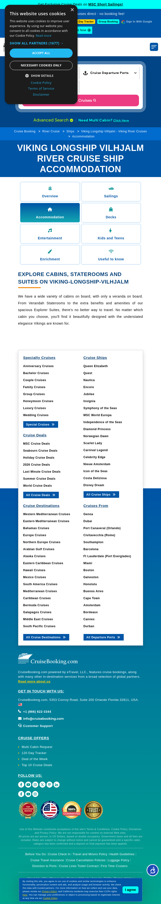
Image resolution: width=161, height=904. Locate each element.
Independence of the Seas (103, 422)
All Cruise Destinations (46, 637)
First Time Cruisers (114, 866)
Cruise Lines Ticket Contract (79, 866)
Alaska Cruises (34, 556)
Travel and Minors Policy (90, 854)
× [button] (72, 10)
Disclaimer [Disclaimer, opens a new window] (41, 94)
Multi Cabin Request (37, 747)
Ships (71, 131)
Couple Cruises (34, 380)
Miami (88, 563)
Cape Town (92, 598)
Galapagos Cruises (37, 612)
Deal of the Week (35, 759)
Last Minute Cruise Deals (42, 471)
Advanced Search (53, 120)
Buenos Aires (94, 591)
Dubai (88, 521)
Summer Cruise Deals (39, 478)
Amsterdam (92, 605)
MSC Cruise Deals (36, 443)
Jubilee (89, 394)
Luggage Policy (118, 860)
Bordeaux (91, 612)
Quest (88, 373)
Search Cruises (80, 100)
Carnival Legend (96, 450)
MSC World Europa (98, 415)
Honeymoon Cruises (38, 401)
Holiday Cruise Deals (38, 457)
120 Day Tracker (34, 753)
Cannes (89, 619)
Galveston (91, 577)
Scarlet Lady (93, 443)
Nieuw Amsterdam (97, 464)
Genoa (88, 514)
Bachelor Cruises (36, 373)
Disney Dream (94, 485)
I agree (130, 890)
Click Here (121, 120)
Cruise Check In (59, 854)
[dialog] (41, 54)
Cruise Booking (24, 131)
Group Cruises (34, 394)
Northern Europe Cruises (42, 542)
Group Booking (108, 21)
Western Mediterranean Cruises (46, 514)
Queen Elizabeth (96, 366)
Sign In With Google (139, 21)
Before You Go (35, 854)
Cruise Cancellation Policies (86, 860)
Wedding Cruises (36, 415)
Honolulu (90, 584)
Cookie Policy (50, 898)
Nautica (89, 380)
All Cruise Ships (101, 494)
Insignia (89, 401)
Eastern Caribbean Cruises (43, 563)
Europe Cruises (34, 535)
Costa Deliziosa (95, 478)
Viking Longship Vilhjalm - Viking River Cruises (114, 131)
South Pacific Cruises (39, 626)
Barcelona (91, 549)
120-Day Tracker (83, 21)
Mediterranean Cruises (40, 591)
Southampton (94, 542)
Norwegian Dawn (96, 436)
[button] (41, 43)
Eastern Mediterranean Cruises (46, 521)
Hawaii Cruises (34, 570)
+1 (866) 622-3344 (34, 711)
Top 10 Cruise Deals (37, 765)
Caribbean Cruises (37, 598)
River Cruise (51, 131)
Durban (89, 626)
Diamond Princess (97, 429)
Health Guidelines (121, 854)
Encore (89, 387)
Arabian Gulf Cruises (38, 549)
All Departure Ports (103, 637)
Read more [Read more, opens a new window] (43, 36)
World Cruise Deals (37, 485)
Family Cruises (34, 387)
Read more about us (34, 681)
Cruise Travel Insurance (47, 860)
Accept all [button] (41, 53)
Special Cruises (40, 424)
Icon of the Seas (96, 471)
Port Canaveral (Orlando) (102, 528)
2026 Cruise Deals (36, 464)
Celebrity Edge (95, 457)
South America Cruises (40, 584)
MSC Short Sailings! (105, 4)
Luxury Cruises (34, 408)
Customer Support (35, 726)
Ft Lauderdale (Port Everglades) (107, 556)
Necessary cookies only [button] (41, 65)
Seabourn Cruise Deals (40, 450)
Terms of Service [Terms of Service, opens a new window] (41, 88)
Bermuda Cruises (36, 605)
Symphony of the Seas (100, 408)
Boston (89, 570)
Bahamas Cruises (36, 528)
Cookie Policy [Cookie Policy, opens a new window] (41, 82)
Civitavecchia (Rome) (99, 535)
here (25, 895)
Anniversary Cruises (38, 366)
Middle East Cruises (38, 619)
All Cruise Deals (41, 495)
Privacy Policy (49, 891)
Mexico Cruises (34, 577)
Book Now (79, 30)
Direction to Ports (44, 866)
